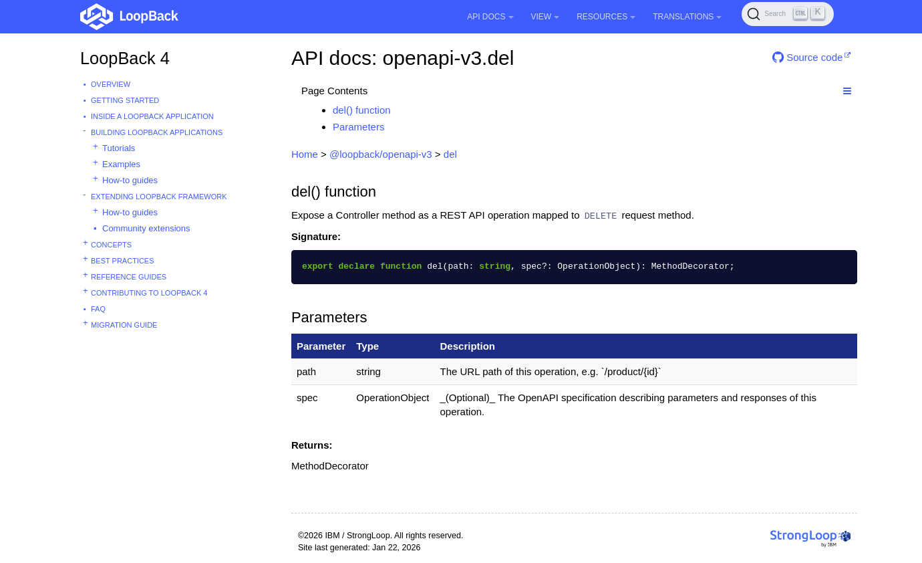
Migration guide (124, 325)
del (450, 154)
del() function (362, 110)
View (545, 16)
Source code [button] (807, 57)
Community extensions (146, 228)
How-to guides (130, 180)
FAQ (98, 309)
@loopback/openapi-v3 (380, 154)
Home (304, 154)
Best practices (122, 261)
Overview (110, 84)
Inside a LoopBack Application (152, 116)
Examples (121, 164)
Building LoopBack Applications (156, 132)
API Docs (490, 16)
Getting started (125, 100)
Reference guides (128, 277)
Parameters (359, 126)
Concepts (111, 245)
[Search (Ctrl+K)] (788, 14)
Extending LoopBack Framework (159, 197)
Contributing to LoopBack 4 (149, 293)
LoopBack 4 (125, 58)
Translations (687, 16)
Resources (606, 16)
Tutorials (118, 148)
